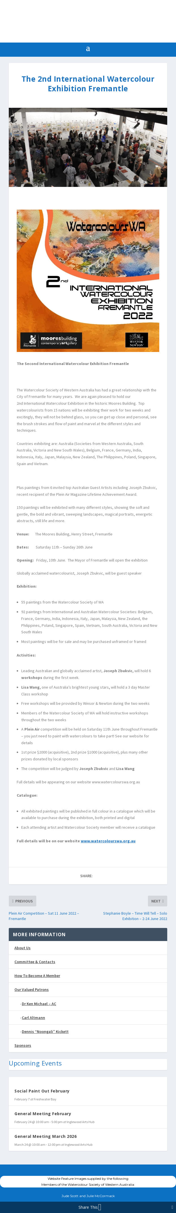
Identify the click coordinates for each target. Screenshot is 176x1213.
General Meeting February (42, 1113)
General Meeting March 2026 (45, 1136)
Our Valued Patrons (31, 989)
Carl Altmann (33, 1017)
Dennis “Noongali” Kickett (45, 1031)
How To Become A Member (37, 975)
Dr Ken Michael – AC (39, 1003)
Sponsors (22, 1045)
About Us (22, 947)
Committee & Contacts (34, 961)
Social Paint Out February (42, 1091)
